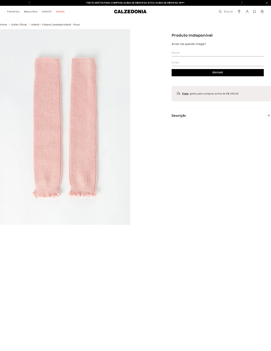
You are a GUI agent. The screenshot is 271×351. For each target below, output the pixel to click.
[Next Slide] (242, 2)
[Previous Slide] (29, 2)
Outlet (60, 11)
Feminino (13, 11)
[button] (225, 11)
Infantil (46, 11)
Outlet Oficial (19, 24)
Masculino (31, 11)
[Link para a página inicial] (3, 24)
